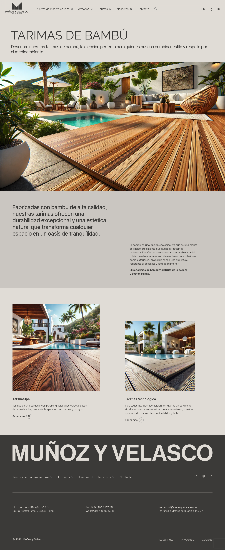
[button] (155, 9)
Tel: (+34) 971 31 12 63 (99, 507)
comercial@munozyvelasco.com (178, 507)
